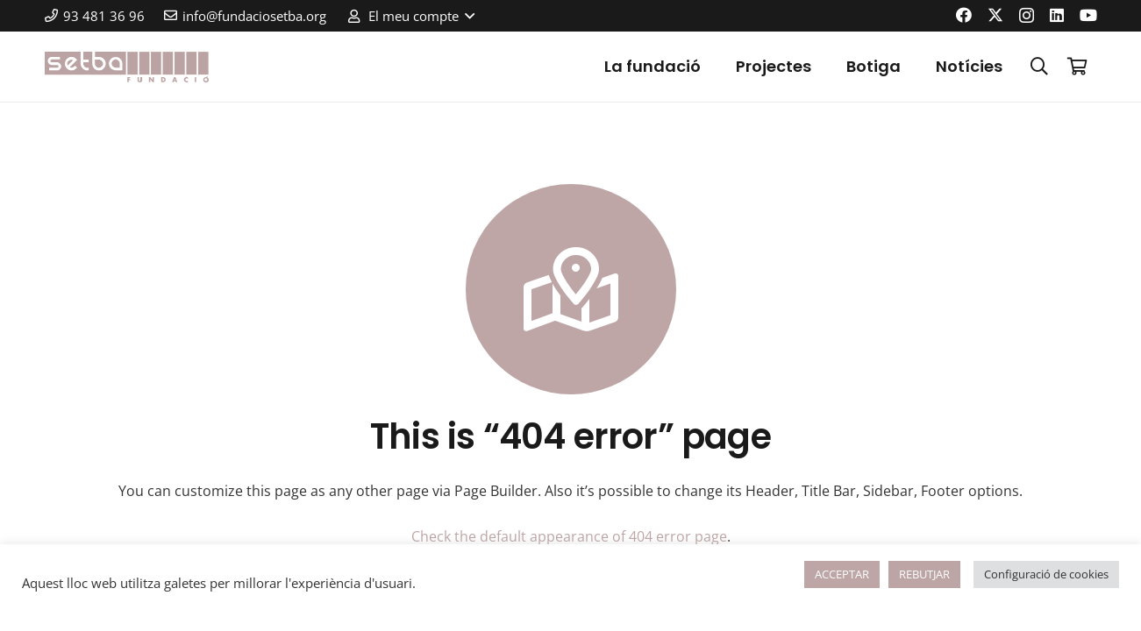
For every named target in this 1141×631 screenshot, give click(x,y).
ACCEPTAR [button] (842, 574)
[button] (410, 16)
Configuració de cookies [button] (1046, 574)
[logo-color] (127, 67)
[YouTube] (1088, 15)
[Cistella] (1078, 67)
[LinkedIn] (1057, 15)
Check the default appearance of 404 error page (569, 536)
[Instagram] (1026, 16)
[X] (995, 15)
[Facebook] (964, 15)
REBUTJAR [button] (924, 574)
